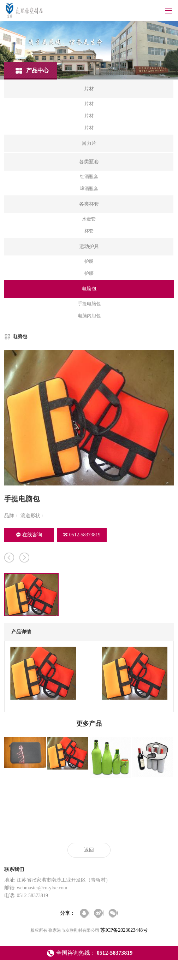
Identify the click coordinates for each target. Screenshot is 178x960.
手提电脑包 (89, 303)
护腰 (89, 273)
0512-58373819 (82, 534)
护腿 (89, 261)
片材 (89, 103)
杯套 (89, 231)
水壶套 (89, 219)
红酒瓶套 (89, 176)
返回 (89, 850)
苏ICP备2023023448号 (124, 930)
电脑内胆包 (89, 315)
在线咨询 (29, 534)
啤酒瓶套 (89, 188)
